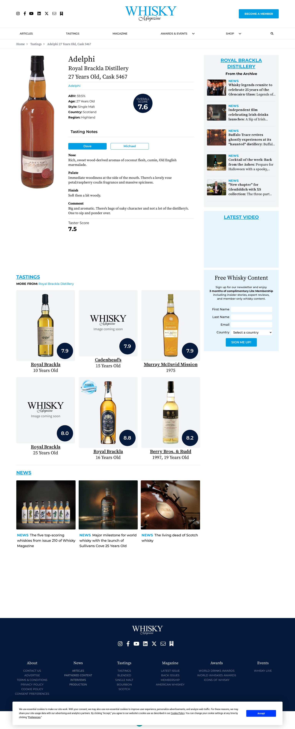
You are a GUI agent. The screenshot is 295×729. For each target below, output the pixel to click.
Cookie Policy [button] (177, 713)
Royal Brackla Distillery (45, 284)
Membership (170, 680)
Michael (130, 146)
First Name (220, 309)
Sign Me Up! (241, 342)
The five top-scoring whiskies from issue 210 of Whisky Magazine (46, 540)
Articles (26, 33)
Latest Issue (170, 670)
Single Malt (124, 680)
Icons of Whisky (216, 680)
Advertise (32, 675)
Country (223, 332)
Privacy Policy (32, 684)
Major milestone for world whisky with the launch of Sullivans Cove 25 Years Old (108, 540)
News (22, 535)
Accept (261, 713)
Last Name (220, 317)
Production (78, 684)
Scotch (124, 689)
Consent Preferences (32, 693)
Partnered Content (78, 675)
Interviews (78, 680)
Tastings (72, 33)
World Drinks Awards (217, 670)
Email (225, 324)
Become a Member (259, 14)
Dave (87, 146)
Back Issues (170, 675)
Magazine (120, 33)
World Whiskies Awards (216, 675)
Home (20, 44)
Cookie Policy (32, 689)
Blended (124, 675)
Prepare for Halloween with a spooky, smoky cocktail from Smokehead (251, 169)
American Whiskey (170, 684)
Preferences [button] (34, 717)
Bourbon (124, 684)
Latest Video (241, 217)
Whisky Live (263, 670)
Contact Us (32, 670)
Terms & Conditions (32, 680)
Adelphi (74, 86)
